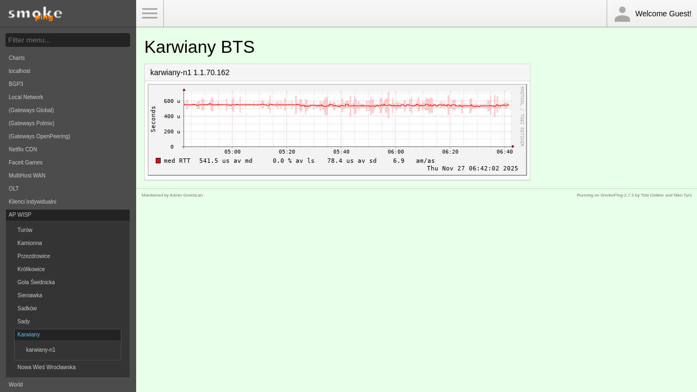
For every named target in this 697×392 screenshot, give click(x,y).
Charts (17, 58)
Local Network (26, 97)
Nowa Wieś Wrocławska (46, 367)
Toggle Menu (149, 13)
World (16, 385)
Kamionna (29, 243)
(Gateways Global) (31, 110)
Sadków (27, 308)
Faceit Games (25, 163)
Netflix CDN (23, 149)
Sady (23, 321)
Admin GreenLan (186, 195)
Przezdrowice (33, 256)
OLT (14, 189)
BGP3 (16, 84)
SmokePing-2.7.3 (617, 195)
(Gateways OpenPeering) (39, 136)
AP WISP (20, 215)
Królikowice (31, 269)
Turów (24, 230)
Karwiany (28, 335)
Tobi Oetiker (652, 195)
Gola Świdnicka (36, 282)
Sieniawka (29, 295)
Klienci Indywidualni (32, 202)
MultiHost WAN (27, 176)
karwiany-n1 (41, 350)
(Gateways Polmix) (31, 123)
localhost (19, 71)
